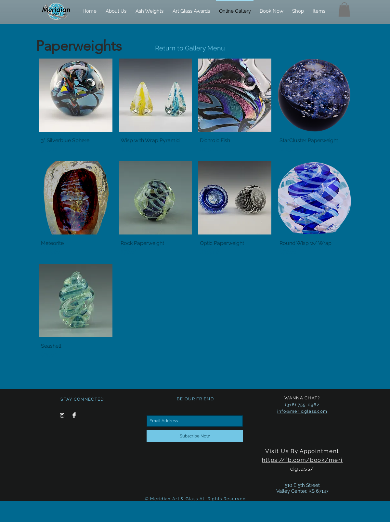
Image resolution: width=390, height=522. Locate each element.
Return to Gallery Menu (190, 48)
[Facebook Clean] (74, 415)
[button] (344, 9)
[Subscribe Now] (195, 436)
